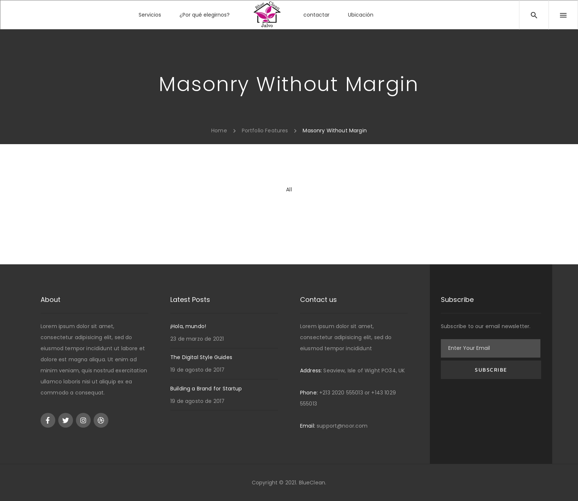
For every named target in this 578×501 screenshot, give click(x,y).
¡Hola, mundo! (188, 326)
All (289, 189)
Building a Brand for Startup (206, 388)
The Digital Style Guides (201, 357)
